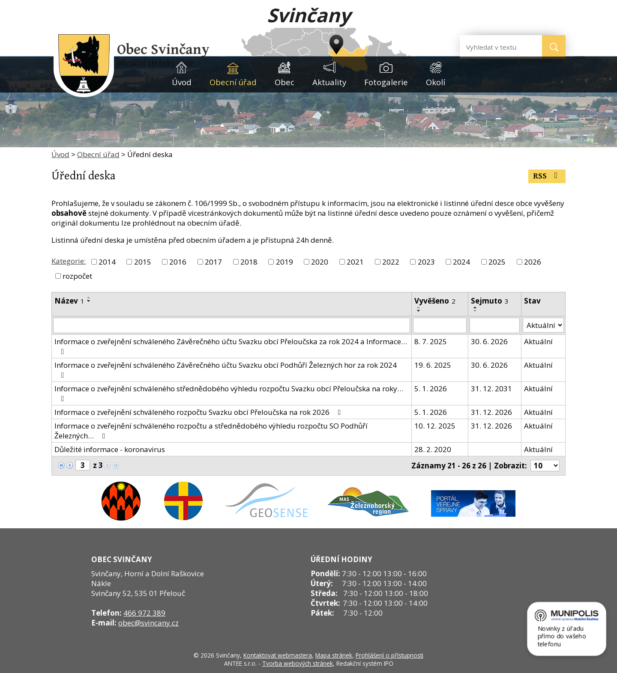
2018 (249, 262)
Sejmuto (490, 301)
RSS (547, 176)
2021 (355, 262)
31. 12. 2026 (491, 412)
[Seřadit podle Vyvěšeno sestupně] (419, 311)
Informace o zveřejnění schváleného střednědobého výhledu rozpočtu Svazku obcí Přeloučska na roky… (228, 393)
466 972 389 (144, 613)
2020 (319, 262)
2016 (177, 262)
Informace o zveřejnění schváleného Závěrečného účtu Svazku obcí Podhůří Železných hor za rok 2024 (225, 369)
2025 (497, 262)
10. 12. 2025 (434, 426)
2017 (213, 262)
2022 (390, 262)
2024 (461, 262)
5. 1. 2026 (430, 388)
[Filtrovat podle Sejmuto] (495, 325)
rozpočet (77, 276)
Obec (284, 82)
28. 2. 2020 (432, 449)
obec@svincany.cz (148, 623)
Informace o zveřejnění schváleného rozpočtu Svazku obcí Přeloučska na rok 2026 (199, 412)
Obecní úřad (233, 82)
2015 (142, 262)
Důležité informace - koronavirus (109, 449)
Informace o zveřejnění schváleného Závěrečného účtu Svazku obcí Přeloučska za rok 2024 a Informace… (230, 345)
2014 (107, 262)
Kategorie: (68, 261)
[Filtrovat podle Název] (231, 325)
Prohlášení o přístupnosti (389, 655)
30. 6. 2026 (489, 341)
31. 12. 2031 (491, 388)
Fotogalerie (386, 82)
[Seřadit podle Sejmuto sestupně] (475, 311)
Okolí (435, 82)
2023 (426, 262)
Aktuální (538, 341)
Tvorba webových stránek (297, 663)
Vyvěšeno (434, 301)
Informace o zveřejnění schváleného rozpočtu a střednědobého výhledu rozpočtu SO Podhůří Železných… (211, 431)
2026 (532, 262)
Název (69, 301)
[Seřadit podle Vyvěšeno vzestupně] (419, 307)
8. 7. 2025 (430, 341)
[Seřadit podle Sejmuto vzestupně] (475, 307)
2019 (284, 262)
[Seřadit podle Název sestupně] (89, 301)
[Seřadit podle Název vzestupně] (89, 297)
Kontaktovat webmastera (277, 655)
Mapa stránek (333, 655)
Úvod (182, 82)
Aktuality (329, 82)
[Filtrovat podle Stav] (543, 325)
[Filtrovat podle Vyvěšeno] (440, 325)
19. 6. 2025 (432, 365)
